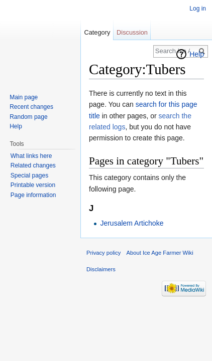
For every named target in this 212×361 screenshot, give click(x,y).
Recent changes (31, 106)
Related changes (33, 165)
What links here (31, 155)
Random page (28, 116)
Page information (33, 195)
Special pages (29, 175)
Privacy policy (103, 253)
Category (97, 32)
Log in (197, 8)
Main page (24, 97)
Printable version (33, 185)
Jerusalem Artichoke (131, 223)
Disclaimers (101, 269)
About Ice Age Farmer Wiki (160, 253)
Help (196, 54)
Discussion (132, 32)
